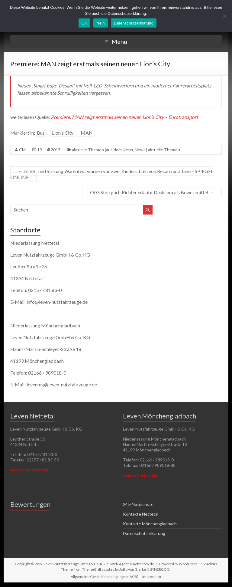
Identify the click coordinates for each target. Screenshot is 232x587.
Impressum (151, 576)
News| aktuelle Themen (157, 149)
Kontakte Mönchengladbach (150, 523)
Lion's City (62, 133)
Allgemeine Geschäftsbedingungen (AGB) (104, 576)
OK (84, 23)
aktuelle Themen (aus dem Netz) (102, 149)
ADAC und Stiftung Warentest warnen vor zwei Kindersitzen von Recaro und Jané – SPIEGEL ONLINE (111, 174)
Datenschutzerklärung (144, 533)
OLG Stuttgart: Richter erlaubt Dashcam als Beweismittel (152, 192)
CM (22, 149)
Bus (41, 133)
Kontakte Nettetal (140, 513)
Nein (100, 23)
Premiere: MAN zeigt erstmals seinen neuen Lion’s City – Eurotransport (124, 117)
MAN (87, 133)
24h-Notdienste (138, 504)
